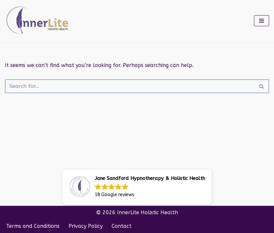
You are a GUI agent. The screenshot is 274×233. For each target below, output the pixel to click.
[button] (137, 187)
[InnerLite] (39, 21)
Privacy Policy (86, 226)
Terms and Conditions (33, 226)
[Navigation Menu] (261, 20)
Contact (121, 226)
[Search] (130, 86)
